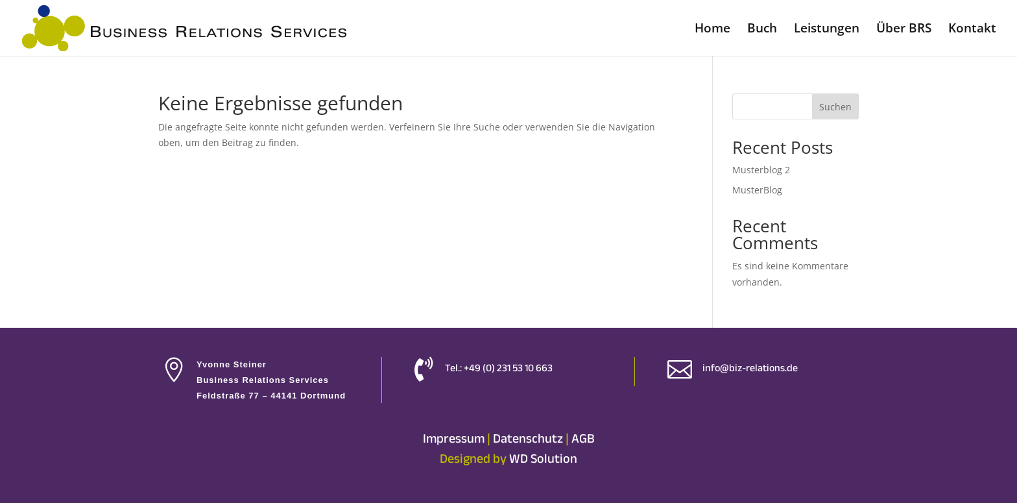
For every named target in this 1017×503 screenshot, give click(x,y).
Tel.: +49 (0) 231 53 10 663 (499, 368)
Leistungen (826, 29)
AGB (583, 438)
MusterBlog (757, 190)
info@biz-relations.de (750, 368)
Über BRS (903, 29)
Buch (762, 29)
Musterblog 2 (761, 170)
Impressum (454, 438)
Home (712, 29)
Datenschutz (528, 438)
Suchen (835, 107)
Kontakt (972, 29)
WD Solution (543, 459)
